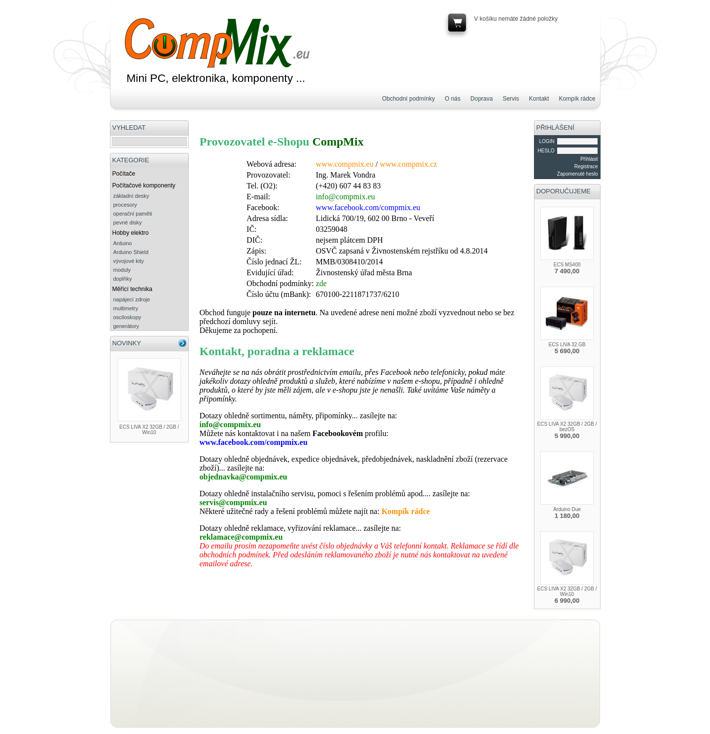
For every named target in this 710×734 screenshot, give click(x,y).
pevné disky (127, 222)
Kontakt (539, 98)
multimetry (126, 308)
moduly (122, 270)
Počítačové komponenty (144, 185)
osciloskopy (127, 317)
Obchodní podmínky (408, 98)
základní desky (131, 196)
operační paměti (132, 214)
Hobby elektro (130, 232)
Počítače (124, 173)
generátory (126, 326)
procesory (125, 205)
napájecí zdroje (131, 299)
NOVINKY (127, 343)
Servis (510, 98)
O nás (453, 98)
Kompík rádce (577, 98)
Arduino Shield (131, 252)
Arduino (122, 243)
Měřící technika (132, 289)
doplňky (122, 279)
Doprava (481, 98)
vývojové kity (128, 261)
